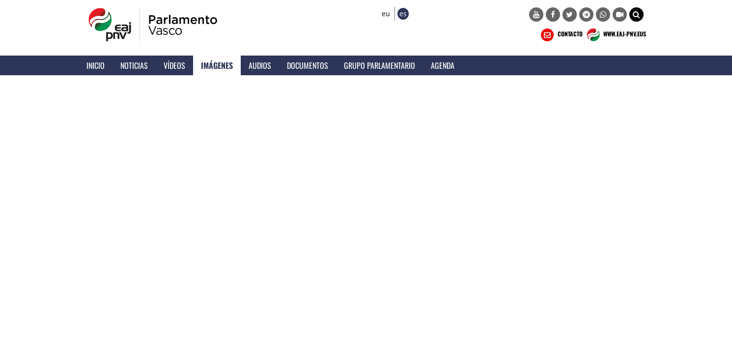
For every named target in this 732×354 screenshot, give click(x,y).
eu (386, 13)
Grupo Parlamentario (379, 65)
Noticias (134, 65)
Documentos (307, 65)
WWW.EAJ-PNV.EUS (615, 35)
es (403, 13)
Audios (260, 65)
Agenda (442, 65)
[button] (636, 14)
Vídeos (174, 65)
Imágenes (217, 65)
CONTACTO (561, 35)
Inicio (95, 65)
